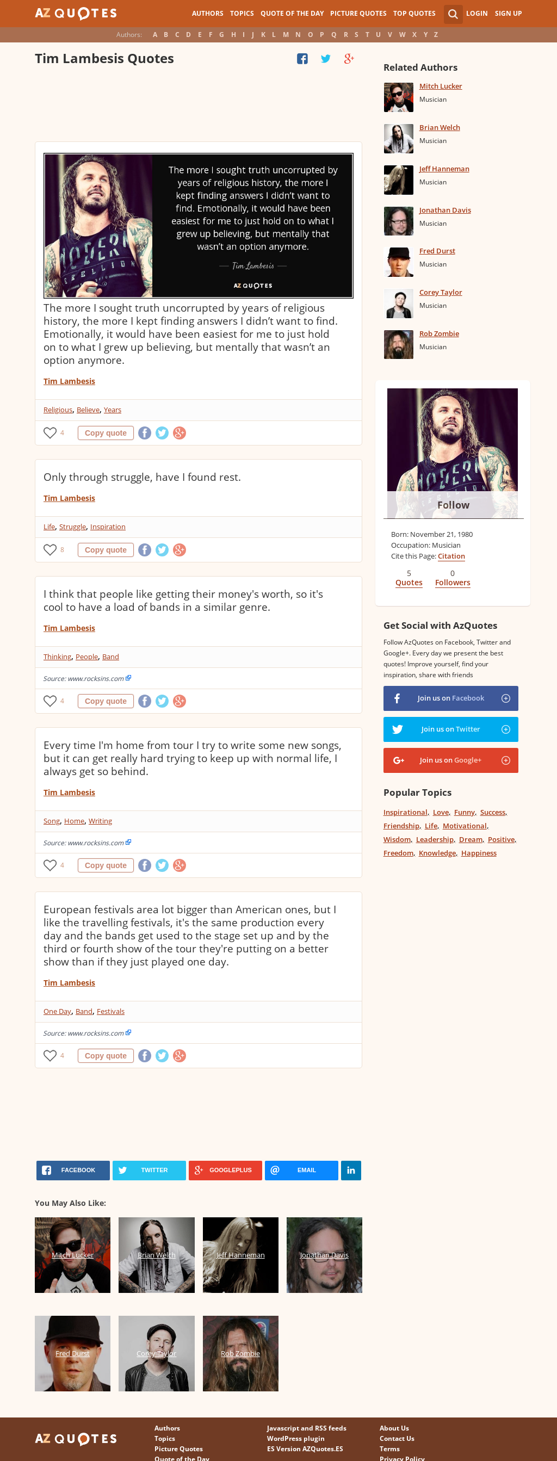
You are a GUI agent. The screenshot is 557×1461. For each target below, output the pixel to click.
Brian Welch (439, 127)
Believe (88, 409)
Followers (453, 582)
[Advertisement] (198, 106)
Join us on (451, 698)
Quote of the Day (292, 13)
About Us (394, 1428)
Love (441, 812)
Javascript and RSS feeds (306, 1428)
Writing (100, 821)
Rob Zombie (439, 333)
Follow (453, 504)
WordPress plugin (296, 1438)
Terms (390, 1448)
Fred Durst (437, 251)
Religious (58, 409)
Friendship (401, 826)
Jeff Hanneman (444, 169)
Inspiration (108, 526)
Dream (470, 839)
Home (74, 821)
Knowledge (437, 853)
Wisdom (397, 839)
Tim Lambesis (69, 381)
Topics (242, 13)
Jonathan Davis (445, 210)
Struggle (72, 526)
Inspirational (405, 812)
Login (477, 13)
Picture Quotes (358, 13)
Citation (451, 556)
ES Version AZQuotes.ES (305, 1448)
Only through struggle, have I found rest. (142, 477)
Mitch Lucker (440, 86)
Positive (501, 839)
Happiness (479, 853)
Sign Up (508, 13)
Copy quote (106, 433)
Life (49, 526)
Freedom (398, 853)
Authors (208, 13)
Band (110, 656)
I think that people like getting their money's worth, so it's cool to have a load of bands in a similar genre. (183, 600)
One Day (57, 1011)
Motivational (465, 826)
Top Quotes (414, 13)
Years (112, 409)
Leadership (435, 839)
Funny (464, 812)
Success (492, 812)
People (87, 656)
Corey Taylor (440, 292)
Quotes (409, 582)
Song (52, 821)
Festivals (111, 1011)
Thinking (57, 656)
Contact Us (397, 1438)
